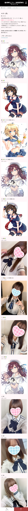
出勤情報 (9, 7)
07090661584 (4, 37)
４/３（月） (15, 7)
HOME (3, 7)
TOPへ (21, 509)
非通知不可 (7, 509)
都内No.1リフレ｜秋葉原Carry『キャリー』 (14, 3)
